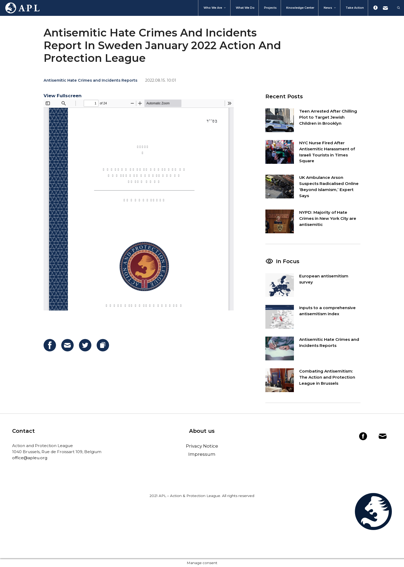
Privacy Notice (202, 446)
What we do (245, 8)
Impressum (201, 454)
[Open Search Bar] (396, 8)
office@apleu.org (29, 457)
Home (20, 8)
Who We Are (215, 8)
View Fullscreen (63, 95)
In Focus (287, 261)
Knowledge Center (300, 8)
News (330, 8)
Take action (355, 8)
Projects (270, 8)
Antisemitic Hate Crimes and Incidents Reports (90, 80)
